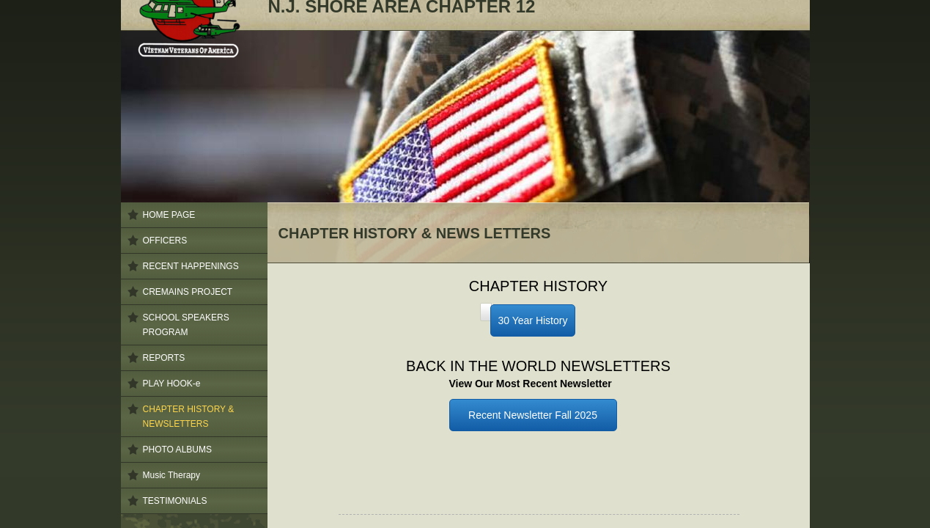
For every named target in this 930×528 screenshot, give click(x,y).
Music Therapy (171, 475)
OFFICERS (165, 240)
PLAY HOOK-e (172, 383)
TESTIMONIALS (175, 501)
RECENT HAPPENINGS (191, 266)
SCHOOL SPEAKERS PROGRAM (186, 324)
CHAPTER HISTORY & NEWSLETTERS (189, 416)
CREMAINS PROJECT (188, 292)
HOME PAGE (169, 215)
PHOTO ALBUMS (177, 449)
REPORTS (164, 358)
